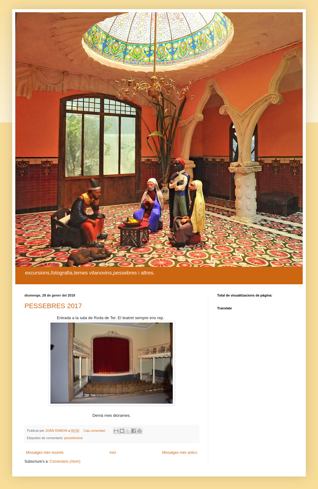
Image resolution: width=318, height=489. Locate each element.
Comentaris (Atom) (65, 461)
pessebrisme (73, 438)
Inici (112, 452)
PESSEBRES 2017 (53, 306)
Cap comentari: (95, 430)
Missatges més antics (179, 452)
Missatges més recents (45, 452)
